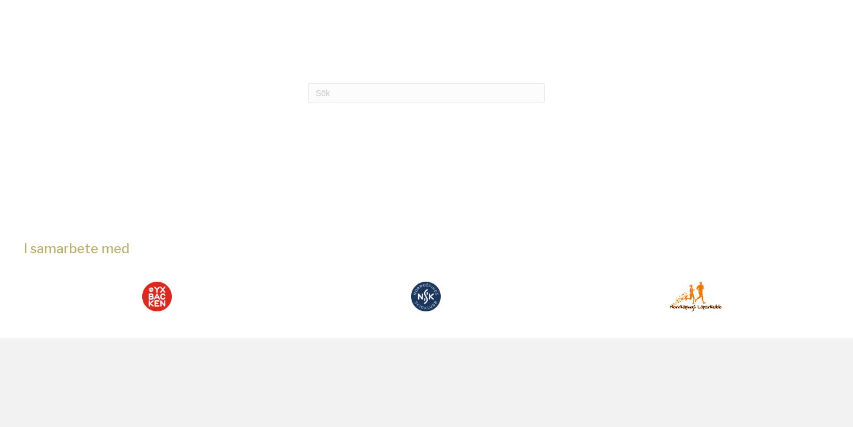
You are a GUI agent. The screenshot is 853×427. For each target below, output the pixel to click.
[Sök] (426, 93)
